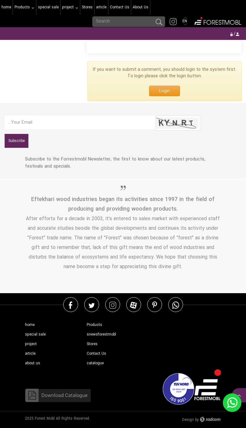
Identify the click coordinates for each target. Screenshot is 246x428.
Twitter (91, 305)
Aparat (133, 305)
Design (188, 420)
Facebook (70, 305)
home (30, 325)
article (30, 353)
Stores (92, 344)
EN (185, 21)
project (31, 344)
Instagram (112, 305)
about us (32, 363)
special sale (35, 334)
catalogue (95, 363)
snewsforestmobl (101, 334)
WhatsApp (175, 305)
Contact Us (96, 353)
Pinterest (154, 305)
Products (94, 325)
